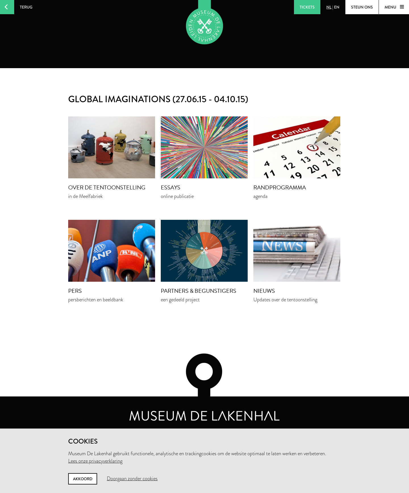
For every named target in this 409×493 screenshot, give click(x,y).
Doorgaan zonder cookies (132, 478)
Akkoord (82, 479)
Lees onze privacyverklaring (95, 461)
